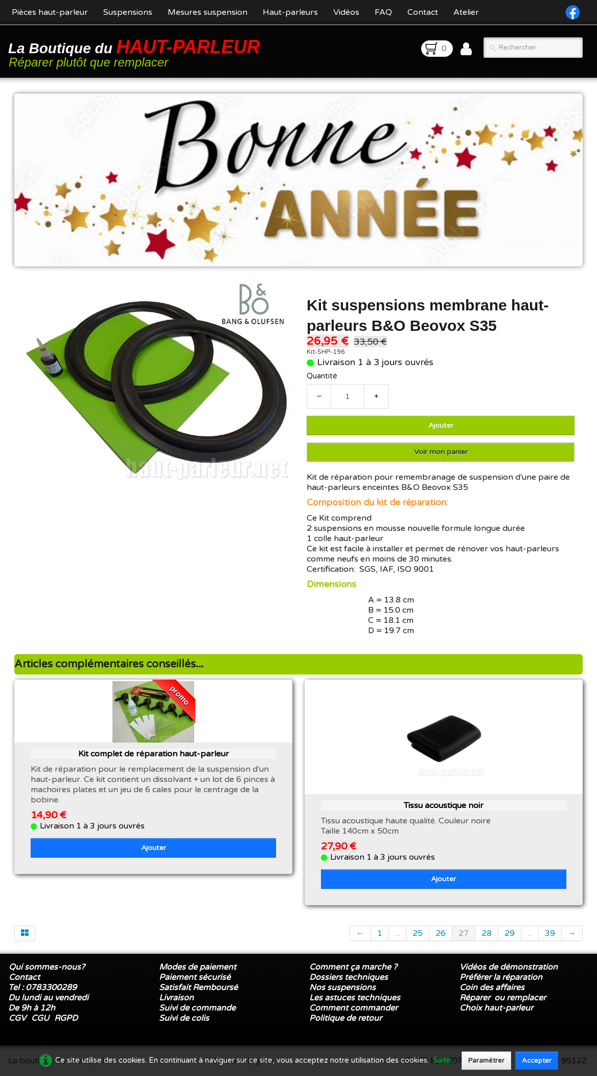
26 (440, 933)
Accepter (537, 1061)
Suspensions (127, 12)
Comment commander (354, 1008)
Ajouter (440, 425)
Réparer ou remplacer (504, 998)
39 (550, 933)
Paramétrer (486, 1061)
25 (417, 933)
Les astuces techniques (354, 998)
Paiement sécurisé (195, 977)
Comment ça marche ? (353, 967)
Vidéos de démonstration (509, 967)
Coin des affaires (492, 987)
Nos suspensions (342, 987)
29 (509, 933)
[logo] (136, 52)
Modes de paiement (197, 967)
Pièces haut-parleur (50, 12)
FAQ (383, 12)
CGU (40, 1018)
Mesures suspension (207, 12)
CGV (17, 1018)
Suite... (444, 1060)
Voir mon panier (441, 451)
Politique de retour (345, 1018)
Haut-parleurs (290, 12)
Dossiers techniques (348, 977)
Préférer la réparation (501, 977)
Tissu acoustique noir (444, 805)
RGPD (66, 1018)
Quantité (322, 376)
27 (463, 933)
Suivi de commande (197, 1008)
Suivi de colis (184, 1018)
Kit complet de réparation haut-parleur (153, 754)
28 (486, 933)
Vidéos (346, 12)
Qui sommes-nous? (47, 967)
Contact (422, 12)
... (397, 933)
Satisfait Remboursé (198, 987)
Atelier (466, 12)
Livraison (176, 998)
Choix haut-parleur (497, 1008)
